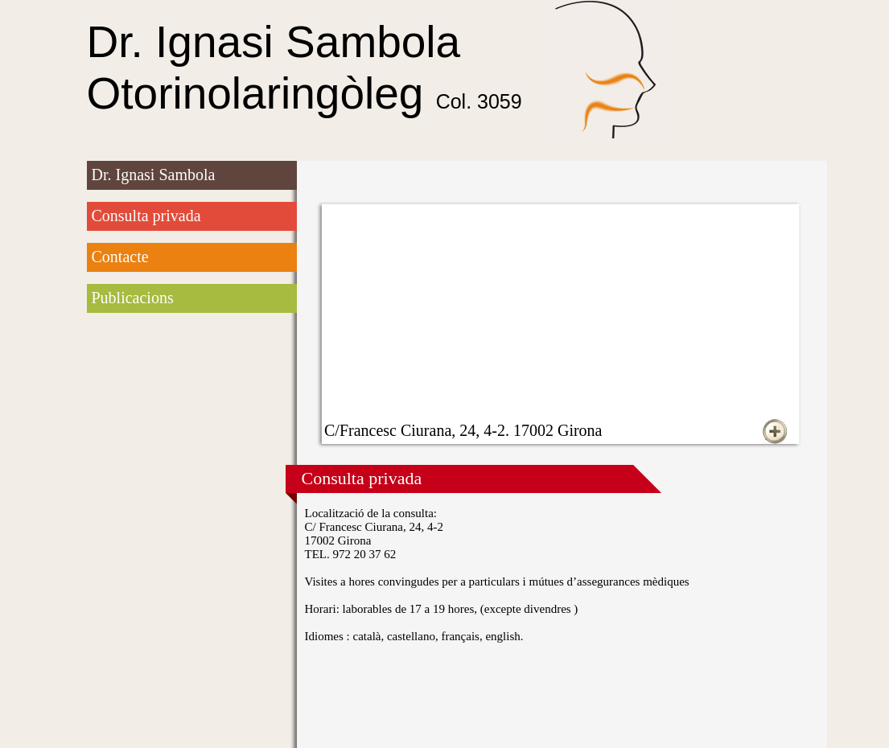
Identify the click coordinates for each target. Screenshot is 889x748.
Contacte (120, 256)
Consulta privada (146, 215)
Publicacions (133, 297)
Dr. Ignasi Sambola (154, 174)
